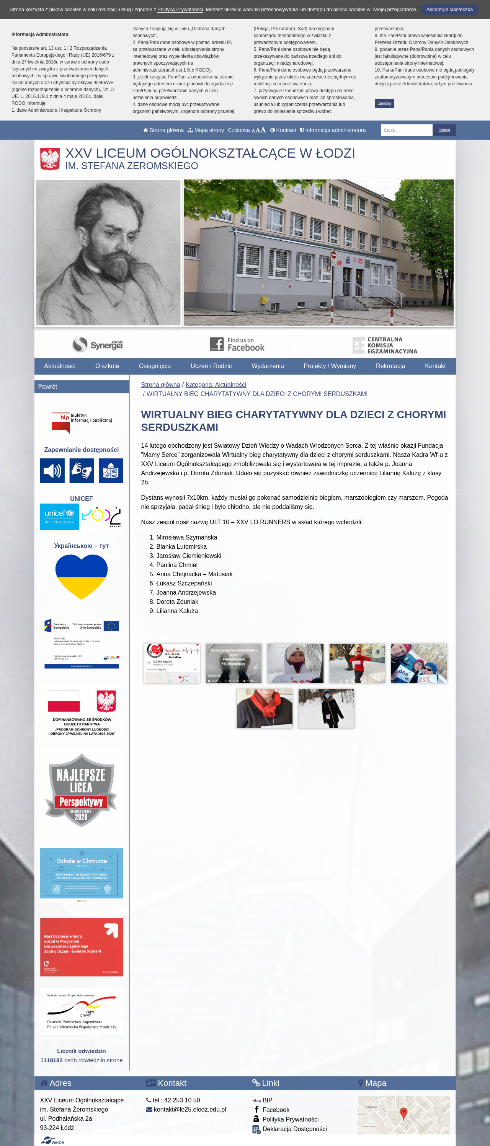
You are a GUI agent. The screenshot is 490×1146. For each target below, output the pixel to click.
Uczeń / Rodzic (211, 366)
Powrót (47, 386)
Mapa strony (206, 130)
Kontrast (283, 130)
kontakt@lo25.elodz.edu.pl (186, 1109)
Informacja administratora (333, 130)
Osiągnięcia (155, 366)
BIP (262, 1100)
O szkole (107, 366)
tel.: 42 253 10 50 (173, 1100)
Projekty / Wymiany (330, 366)
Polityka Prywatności (285, 1119)
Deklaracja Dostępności (289, 1129)
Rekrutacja (390, 366)
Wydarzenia (268, 366)
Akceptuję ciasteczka (449, 9)
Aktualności (59, 366)
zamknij (384, 103)
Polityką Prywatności (180, 9)
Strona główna (163, 130)
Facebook (271, 1109)
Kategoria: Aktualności (216, 384)
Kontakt (435, 366)
